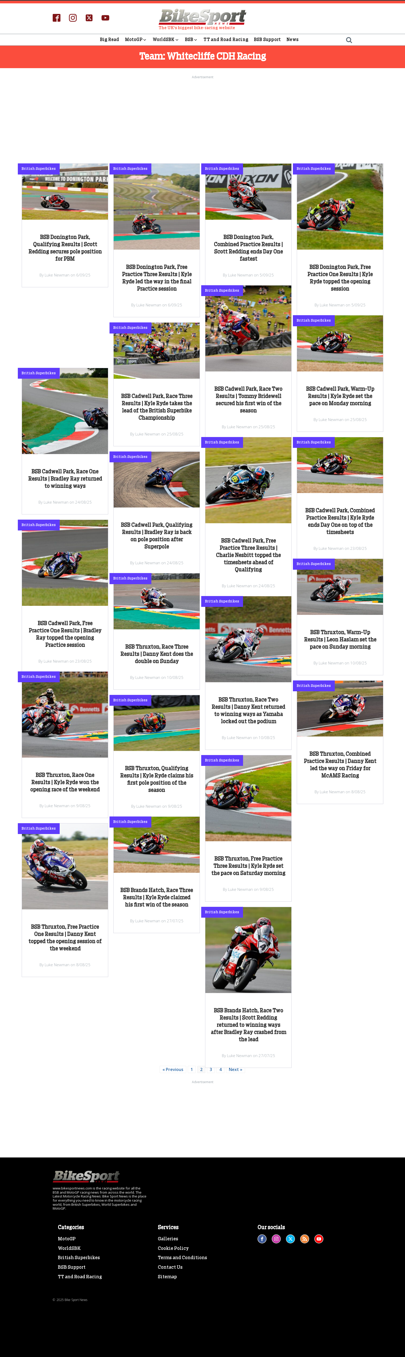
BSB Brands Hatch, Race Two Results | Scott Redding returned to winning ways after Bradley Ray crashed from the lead (248, 1025)
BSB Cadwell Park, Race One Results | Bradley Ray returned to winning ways (65, 479)
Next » (235, 1069)
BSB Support (267, 39)
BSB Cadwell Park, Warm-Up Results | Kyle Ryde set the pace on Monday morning (340, 396)
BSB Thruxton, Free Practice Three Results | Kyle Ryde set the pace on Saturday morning (248, 866)
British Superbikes (79, 1258)
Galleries (168, 1239)
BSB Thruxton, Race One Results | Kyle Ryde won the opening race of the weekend (65, 782)
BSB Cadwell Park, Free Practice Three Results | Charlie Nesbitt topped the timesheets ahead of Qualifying (248, 555)
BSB (191, 39)
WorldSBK (166, 39)
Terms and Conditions (182, 1258)
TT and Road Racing (226, 39)
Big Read (109, 39)
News (292, 39)
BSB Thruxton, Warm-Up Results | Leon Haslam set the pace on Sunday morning (340, 640)
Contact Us (170, 1267)
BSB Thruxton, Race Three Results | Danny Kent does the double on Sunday (156, 654)
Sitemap (167, 1277)
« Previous (172, 1069)
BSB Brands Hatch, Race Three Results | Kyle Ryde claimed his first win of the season (156, 898)
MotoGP (136, 39)
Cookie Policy (173, 1248)
